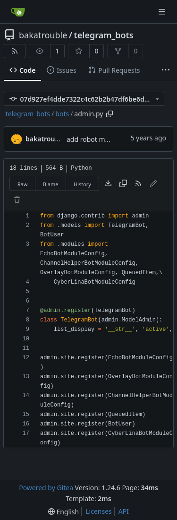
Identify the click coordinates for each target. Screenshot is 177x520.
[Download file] (108, 184)
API (123, 511)
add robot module (95, 139)
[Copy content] (123, 184)
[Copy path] (109, 114)
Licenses (98, 511)
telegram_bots (104, 35)
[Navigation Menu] (162, 11)
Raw (22, 184)
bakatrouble (43, 35)
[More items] (165, 70)
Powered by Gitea (46, 487)
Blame (51, 184)
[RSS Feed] (14, 51)
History (82, 184)
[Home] (18, 11)
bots (62, 113)
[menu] (63, 511)
